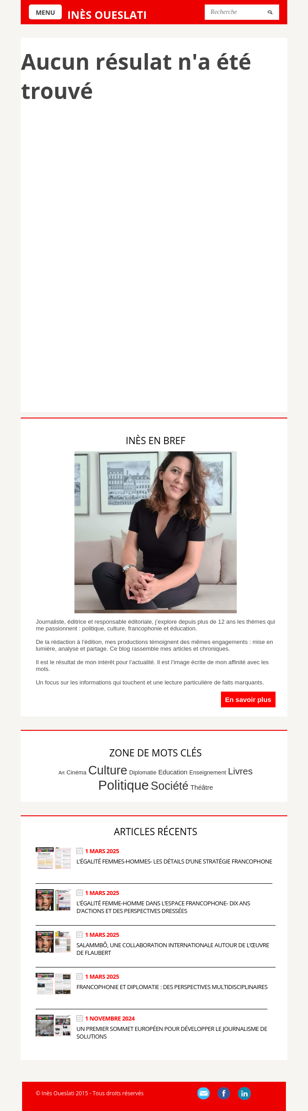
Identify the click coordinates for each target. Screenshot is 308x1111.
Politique (123, 785)
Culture (108, 770)
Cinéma (77, 772)
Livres (240, 771)
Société (169, 785)
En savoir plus (248, 699)
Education (173, 772)
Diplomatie (142, 772)
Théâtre (201, 787)
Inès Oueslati (107, 14)
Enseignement (207, 772)
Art (62, 772)
